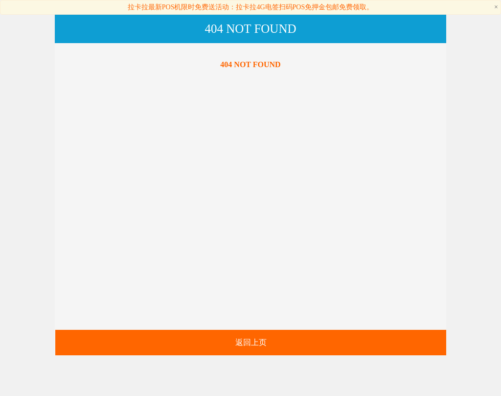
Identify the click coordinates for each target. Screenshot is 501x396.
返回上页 (251, 342)
